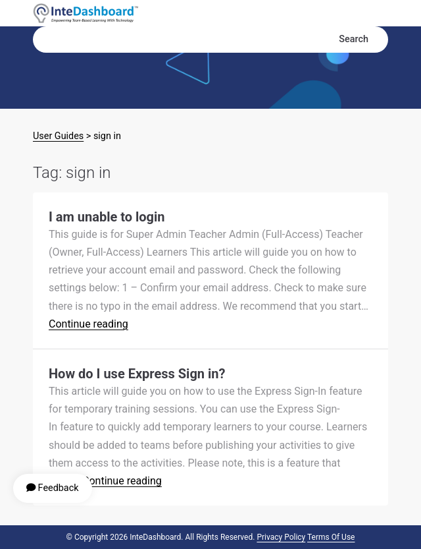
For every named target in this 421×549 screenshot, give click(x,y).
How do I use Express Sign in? (137, 374)
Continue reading (88, 324)
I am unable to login (107, 217)
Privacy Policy (281, 537)
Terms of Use (331, 537)
